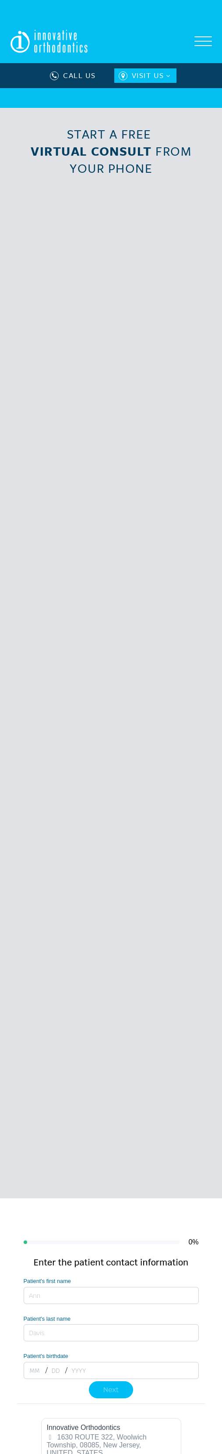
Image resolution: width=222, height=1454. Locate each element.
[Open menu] (203, 41)
